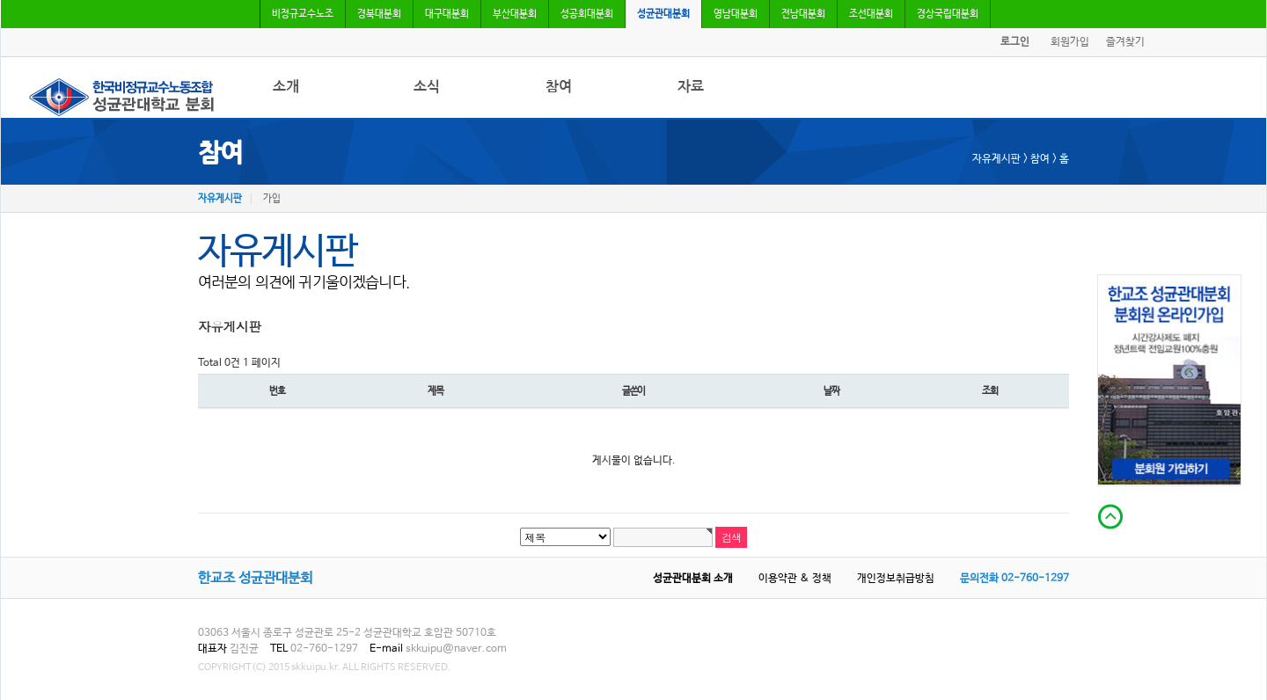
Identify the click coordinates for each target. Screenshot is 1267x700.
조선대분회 (871, 14)
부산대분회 (515, 14)
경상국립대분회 (947, 14)
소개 (286, 86)
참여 (559, 86)
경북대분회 (379, 14)
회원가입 (1070, 42)
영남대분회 (736, 14)
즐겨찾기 (1125, 42)
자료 (690, 86)
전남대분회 (803, 14)
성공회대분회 (586, 14)
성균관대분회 (663, 14)
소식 (427, 86)
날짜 (831, 391)
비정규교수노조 (302, 14)
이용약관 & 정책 (794, 578)
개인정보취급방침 (895, 578)
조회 (990, 391)
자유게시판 (220, 198)
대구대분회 (447, 14)
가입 (272, 198)
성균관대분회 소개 (693, 578)
